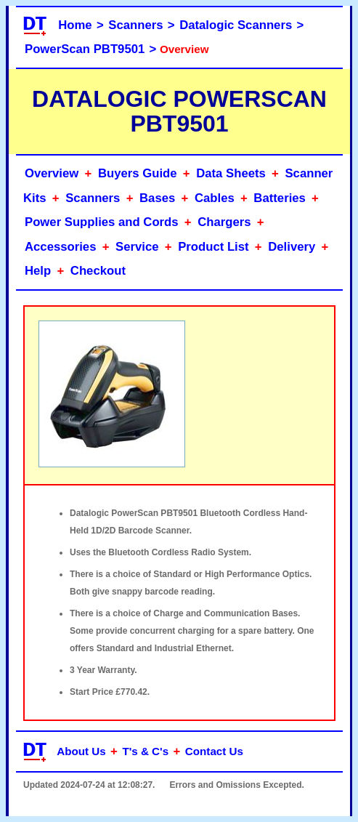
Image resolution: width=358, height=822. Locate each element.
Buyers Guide (137, 173)
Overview (51, 173)
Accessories (60, 247)
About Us (81, 751)
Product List (213, 247)
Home (74, 25)
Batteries (279, 198)
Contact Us (214, 751)
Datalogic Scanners (235, 25)
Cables (215, 198)
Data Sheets (231, 173)
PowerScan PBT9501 (85, 49)
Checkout (98, 271)
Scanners (135, 25)
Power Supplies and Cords (102, 222)
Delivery (291, 247)
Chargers (224, 222)
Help (38, 271)
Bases (157, 198)
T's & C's (145, 751)
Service (136, 247)
